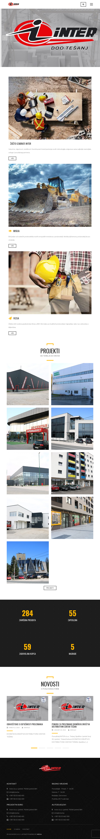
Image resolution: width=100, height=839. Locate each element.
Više (12, 246)
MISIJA (16, 231)
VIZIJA (16, 318)
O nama (17, 829)
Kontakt (26, 829)
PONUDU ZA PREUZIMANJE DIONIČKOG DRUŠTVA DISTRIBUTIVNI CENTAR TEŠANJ (71, 725)
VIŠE (12, 158)
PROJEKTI (50, 588)
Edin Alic (27, 727)
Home (9, 829)
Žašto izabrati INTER (20, 143)
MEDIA (39, 834)
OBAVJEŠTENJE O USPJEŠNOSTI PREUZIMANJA (25, 724)
